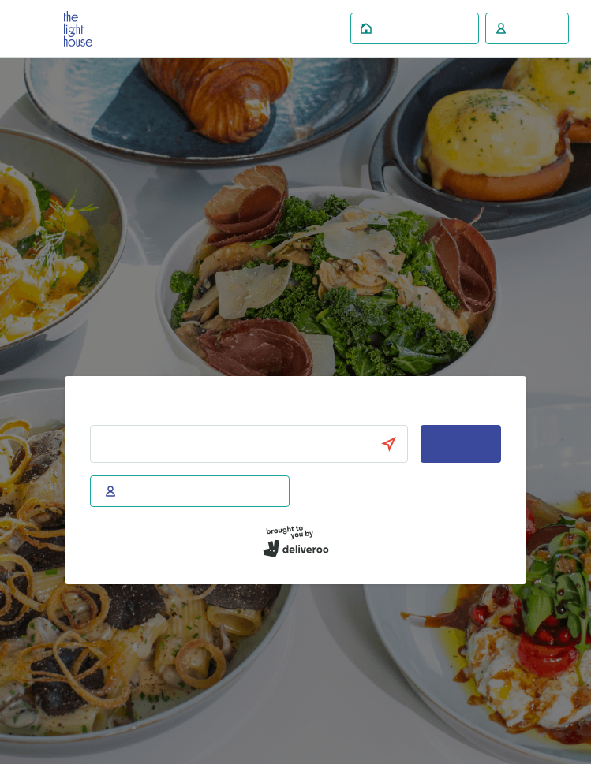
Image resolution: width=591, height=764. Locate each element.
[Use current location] (396, 444)
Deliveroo (78, 29)
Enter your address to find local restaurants (199, 410)
